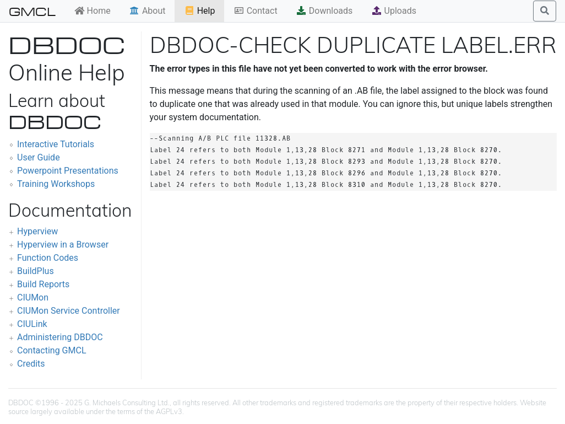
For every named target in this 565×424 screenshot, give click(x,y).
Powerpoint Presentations (67, 170)
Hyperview (37, 231)
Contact (255, 11)
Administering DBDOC (60, 337)
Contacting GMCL (51, 350)
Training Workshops (56, 184)
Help (199, 11)
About (147, 11)
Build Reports (43, 284)
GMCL (32, 11)
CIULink (32, 324)
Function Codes (47, 258)
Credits (31, 363)
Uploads (393, 11)
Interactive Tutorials (55, 144)
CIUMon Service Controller (68, 310)
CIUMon (32, 297)
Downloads (324, 11)
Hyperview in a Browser (62, 244)
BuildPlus (35, 271)
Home (92, 11)
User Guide (38, 157)
